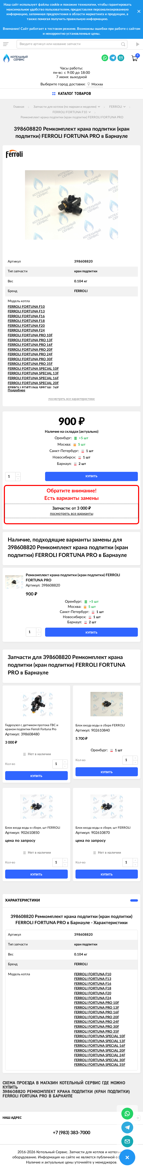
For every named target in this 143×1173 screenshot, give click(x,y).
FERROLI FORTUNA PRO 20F (30, 349)
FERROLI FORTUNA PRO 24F (30, 354)
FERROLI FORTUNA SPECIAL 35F (99, 1065)
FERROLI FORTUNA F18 (26, 321)
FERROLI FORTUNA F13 (26, 311)
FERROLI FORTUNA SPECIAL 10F (33, 369)
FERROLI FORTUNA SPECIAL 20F (33, 383)
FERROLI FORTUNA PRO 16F (30, 345)
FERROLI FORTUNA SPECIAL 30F (99, 1060)
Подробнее (16, 390)
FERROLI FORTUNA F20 (26, 326)
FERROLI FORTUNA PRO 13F (30, 340)
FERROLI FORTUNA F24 (26, 330)
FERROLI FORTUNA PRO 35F (30, 364)
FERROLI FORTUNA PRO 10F (30, 335)
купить (91, 476)
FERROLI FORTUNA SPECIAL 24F (33, 388)
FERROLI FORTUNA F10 (26, 307)
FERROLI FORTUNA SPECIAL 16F (33, 378)
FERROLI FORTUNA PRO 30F (30, 359)
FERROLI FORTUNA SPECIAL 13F (33, 373)
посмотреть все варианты (71, 514)
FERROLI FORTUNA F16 (26, 316)
